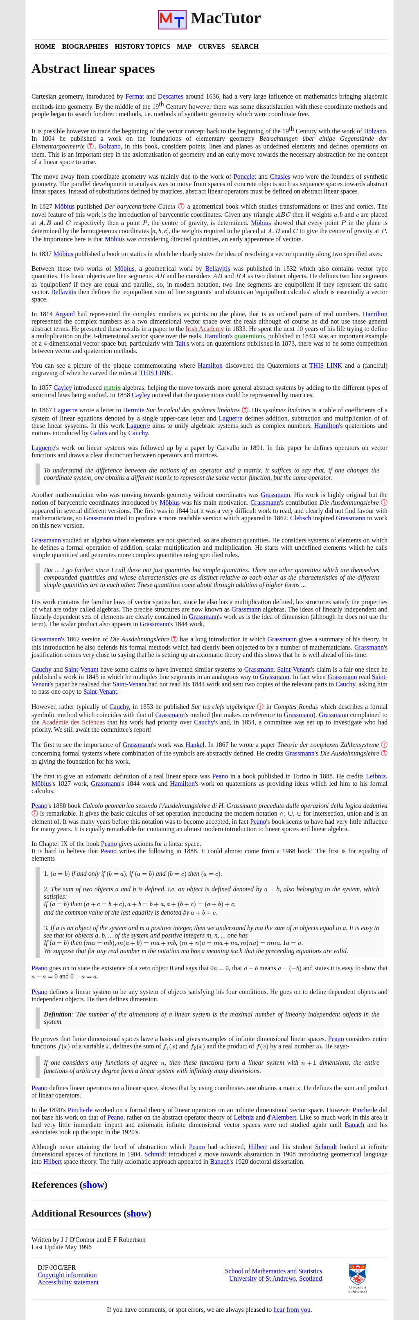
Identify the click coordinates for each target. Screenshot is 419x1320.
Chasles (280, 176)
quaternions (249, 336)
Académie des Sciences (73, 722)
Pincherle (80, 1109)
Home (45, 46)
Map (184, 46)
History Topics (142, 46)
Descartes (170, 96)
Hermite (133, 410)
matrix (112, 387)
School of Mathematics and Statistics (273, 1271)
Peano (220, 776)
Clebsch (300, 518)
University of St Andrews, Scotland (275, 1278)
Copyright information (67, 1274)
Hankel (194, 744)
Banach (354, 1124)
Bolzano (375, 131)
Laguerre (65, 410)
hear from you (292, 1309)
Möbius (64, 206)
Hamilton (375, 313)
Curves (211, 46)
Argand (65, 313)
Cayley (63, 387)
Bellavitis (217, 268)
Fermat (135, 96)
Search (245, 46)
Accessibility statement (68, 1282)
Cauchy (138, 433)
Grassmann (275, 494)
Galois (99, 433)
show (93, 1184)
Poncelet (245, 176)
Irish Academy (204, 328)
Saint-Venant (82, 669)
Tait (180, 343)
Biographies (85, 46)
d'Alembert (281, 1117)
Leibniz (376, 776)
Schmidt (326, 1146)
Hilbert (257, 1146)
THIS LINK (325, 365)
